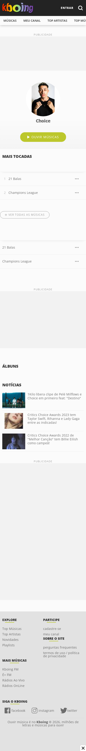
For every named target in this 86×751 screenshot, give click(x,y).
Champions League (23, 192)
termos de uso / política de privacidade (61, 654)
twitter (72, 710)
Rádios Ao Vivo (13, 680)
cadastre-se (52, 628)
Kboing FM (10, 669)
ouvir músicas (45, 137)
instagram (46, 710)
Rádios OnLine (13, 685)
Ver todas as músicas (26, 215)
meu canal (32, 20)
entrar (67, 8)
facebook (18, 710)
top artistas (57, 20)
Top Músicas (12, 628)
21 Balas (14, 179)
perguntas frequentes (60, 647)
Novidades (10, 639)
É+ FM (6, 675)
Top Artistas (11, 634)
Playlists (8, 645)
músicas (10, 20)
